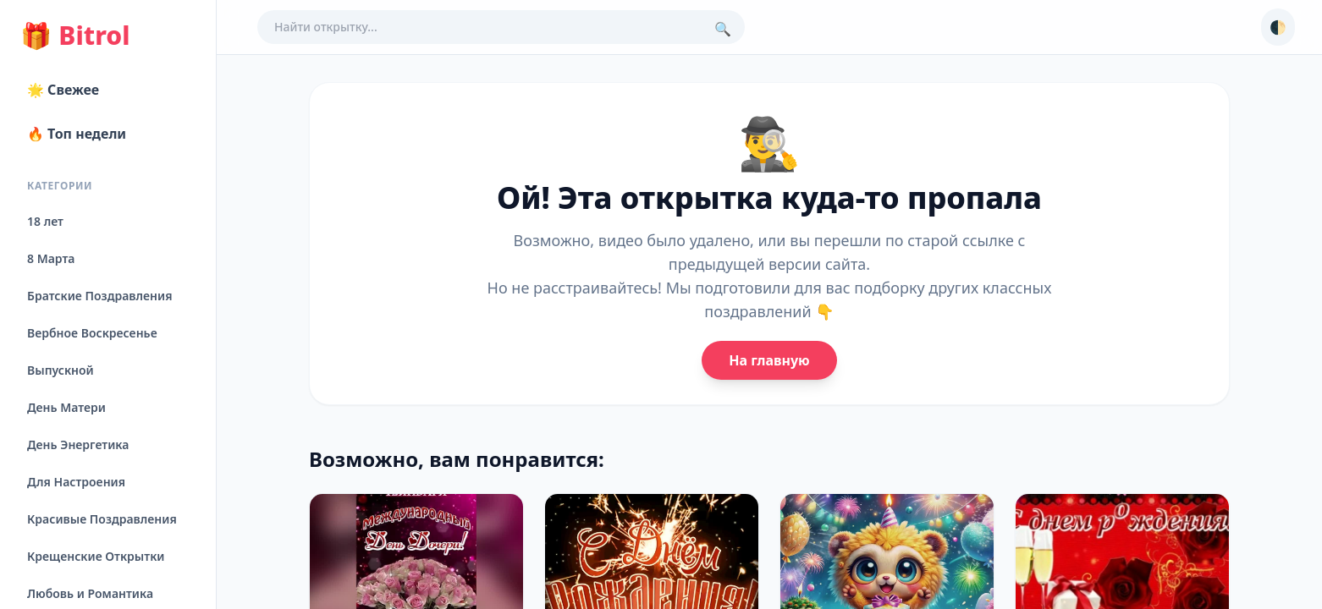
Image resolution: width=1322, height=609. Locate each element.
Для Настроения (76, 482)
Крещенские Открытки (96, 556)
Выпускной (60, 370)
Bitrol (74, 35)
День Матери (66, 407)
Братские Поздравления (99, 296)
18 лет (45, 221)
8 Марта (50, 258)
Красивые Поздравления (102, 519)
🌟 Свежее (63, 89)
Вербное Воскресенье (92, 333)
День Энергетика (78, 444)
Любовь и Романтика (90, 593)
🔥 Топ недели (76, 133)
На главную (769, 360)
